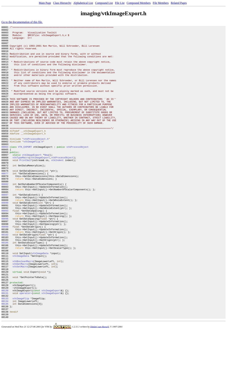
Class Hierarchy (62, 2)
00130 (4, 343)
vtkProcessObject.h (36, 161)
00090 (4, 238)
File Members (161, 2)
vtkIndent (57, 187)
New (46, 180)
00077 (4, 203)
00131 (4, 346)
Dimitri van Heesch (99, 385)
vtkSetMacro (20, 314)
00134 (4, 356)
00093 (4, 247)
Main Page (45, 2)
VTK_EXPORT (25, 171)
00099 (4, 267)
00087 (4, 228)
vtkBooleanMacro (22, 308)
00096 (4, 257)
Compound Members (139, 2)
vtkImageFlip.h (33, 164)
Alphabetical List (83, 2)
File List (119, 2)
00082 (4, 216)
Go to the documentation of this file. (22, 22)
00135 (4, 359)
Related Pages (179, 2)
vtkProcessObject (78, 171)
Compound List (104, 2)
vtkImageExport (31, 180)
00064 (4, 171)
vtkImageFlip (20, 353)
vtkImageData (40, 299)
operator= (25, 346)
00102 (4, 276)
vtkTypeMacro (20, 184)
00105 (4, 286)
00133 (4, 353)
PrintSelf (25, 187)
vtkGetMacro (20, 311)
